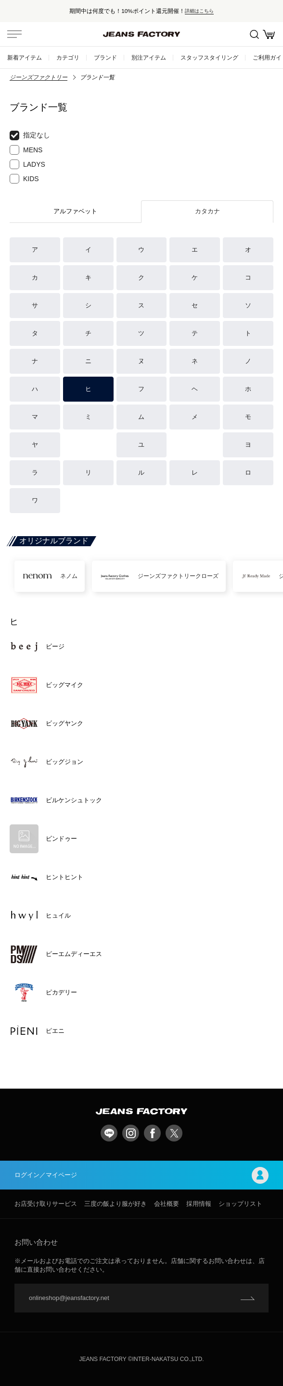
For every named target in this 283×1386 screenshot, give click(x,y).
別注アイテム (148, 57)
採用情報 (198, 1203)
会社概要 (166, 1203)
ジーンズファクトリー (38, 77)
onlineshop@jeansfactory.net (69, 1297)
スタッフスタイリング (209, 57)
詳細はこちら (199, 10)
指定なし (30, 135)
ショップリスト (240, 1203)
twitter (174, 1133)
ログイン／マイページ (141, 1175)
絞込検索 (254, 34)
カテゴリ (67, 57)
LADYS (27, 164)
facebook (152, 1133)
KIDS (24, 179)
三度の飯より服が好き (115, 1203)
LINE (109, 1133)
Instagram (130, 1133)
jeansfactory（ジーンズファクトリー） (141, 34)
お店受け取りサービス (45, 1203)
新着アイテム (24, 57)
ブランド (105, 57)
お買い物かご (269, 34)
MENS (26, 150)
